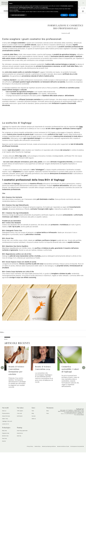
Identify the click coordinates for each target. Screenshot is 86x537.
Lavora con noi (5, 508)
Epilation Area (5, 520)
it (82, 8)
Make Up (34, 503)
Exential (4, 525)
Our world (5, 492)
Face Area (4, 523)
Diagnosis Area (5, 517)
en (84, 8)
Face (33, 495)
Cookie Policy (38, 531)
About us (4, 495)
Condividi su (65, 59)
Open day (19, 520)
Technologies (6, 512)
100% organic (20, 495)
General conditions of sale (63, 531)
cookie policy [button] (45, 7)
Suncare (34, 500)
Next (83, 452)
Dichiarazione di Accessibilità (77, 531)
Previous (2, 452)
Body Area (4, 515)
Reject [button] (64, 15)
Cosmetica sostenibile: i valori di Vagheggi (70, 453)
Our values (20, 492)
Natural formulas (6, 500)
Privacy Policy (30, 531)
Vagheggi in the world (7, 505)
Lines (33, 492)
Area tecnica (20, 517)
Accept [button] (72, 15)
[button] (76, 3)
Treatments (50, 492)
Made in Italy (5, 503)
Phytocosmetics (6, 498)
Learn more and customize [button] (18, 15)
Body (33, 498)
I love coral (19, 498)
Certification (19, 500)
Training (19, 512)
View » (2, 416)
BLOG (5, 424)
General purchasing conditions (49, 531)
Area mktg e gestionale (22, 515)
